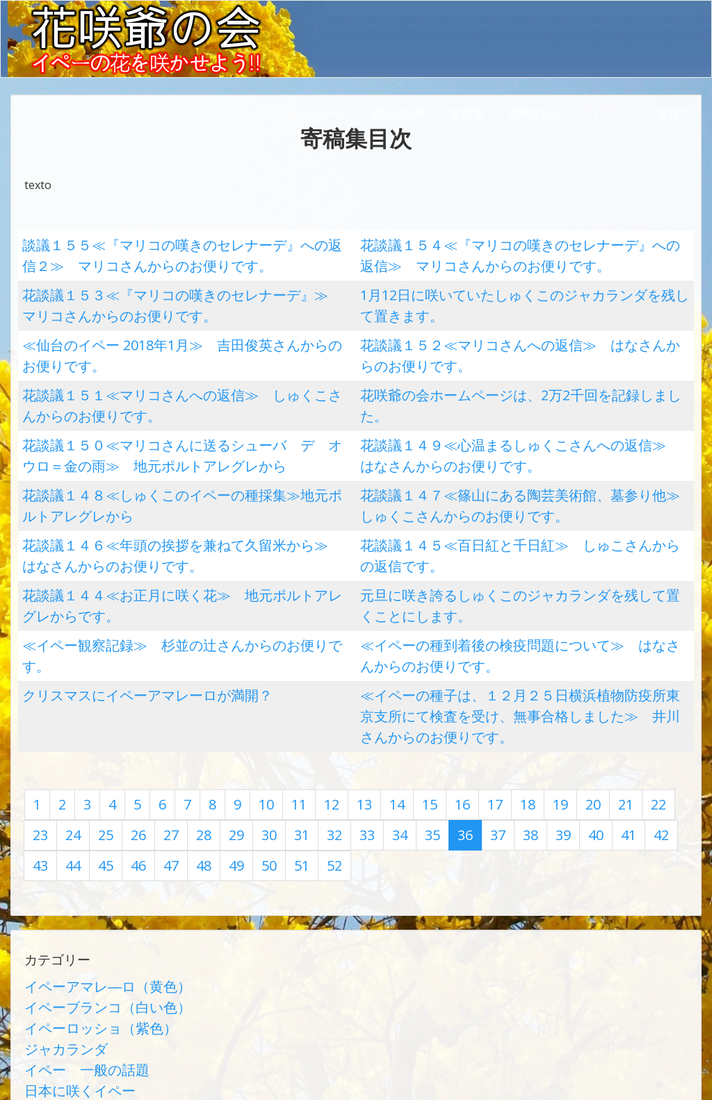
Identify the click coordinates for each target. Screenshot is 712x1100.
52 (188, 751)
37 (397, 724)
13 (342, 698)
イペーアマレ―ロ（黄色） (91, 868)
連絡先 (673, 113)
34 (308, 724)
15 (402, 698)
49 (98, 751)
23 (641, 698)
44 (607, 724)
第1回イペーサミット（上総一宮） (110, 1018)
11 (282, 698)
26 (69, 724)
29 (158, 724)
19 (521, 698)
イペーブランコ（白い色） (91, 884)
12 (312, 698)
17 (461, 698)
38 (427, 724)
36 (368, 724)
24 (671, 698)
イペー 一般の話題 (74, 934)
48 (69, 751)
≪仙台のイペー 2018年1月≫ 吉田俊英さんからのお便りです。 (184, 326)
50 (128, 751)
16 (432, 698)
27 (98, 724)
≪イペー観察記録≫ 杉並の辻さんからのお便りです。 (161, 576)
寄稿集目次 (536, 113)
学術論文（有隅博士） (80, 984)
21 (581, 698)
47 (39, 751)
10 (252, 698)
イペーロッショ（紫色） (85, 901)
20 (551, 698)
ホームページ (313, 113)
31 (218, 724)
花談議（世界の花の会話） (91, 968)
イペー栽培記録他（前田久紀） (102, 1001)
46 (667, 724)
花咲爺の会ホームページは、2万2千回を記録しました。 (500, 368)
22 (611, 698)
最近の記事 (398, 113)
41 (517, 724)
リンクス (610, 113)
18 (491, 698)
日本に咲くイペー (68, 951)
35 (338, 724)
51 (158, 751)
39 (457, 724)
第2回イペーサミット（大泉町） (105, 1034)
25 (39, 724)
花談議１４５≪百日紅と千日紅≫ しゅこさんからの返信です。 (521, 493)
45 (637, 724)
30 (188, 724)
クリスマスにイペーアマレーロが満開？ (122, 618)
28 (128, 724)
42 (547, 724)
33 (278, 724)
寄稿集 (467, 113)
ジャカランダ (57, 918)
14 (372, 698)
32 (248, 724)
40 (487, 724)
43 (577, 724)
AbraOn (245, 1075)
